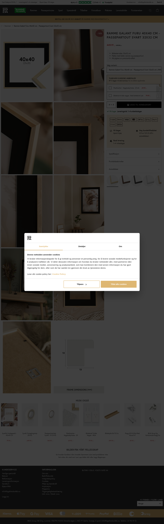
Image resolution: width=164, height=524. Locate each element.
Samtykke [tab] (43, 246)
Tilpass (81, 284)
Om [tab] (120, 246)
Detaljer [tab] (82, 246)
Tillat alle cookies (119, 284)
